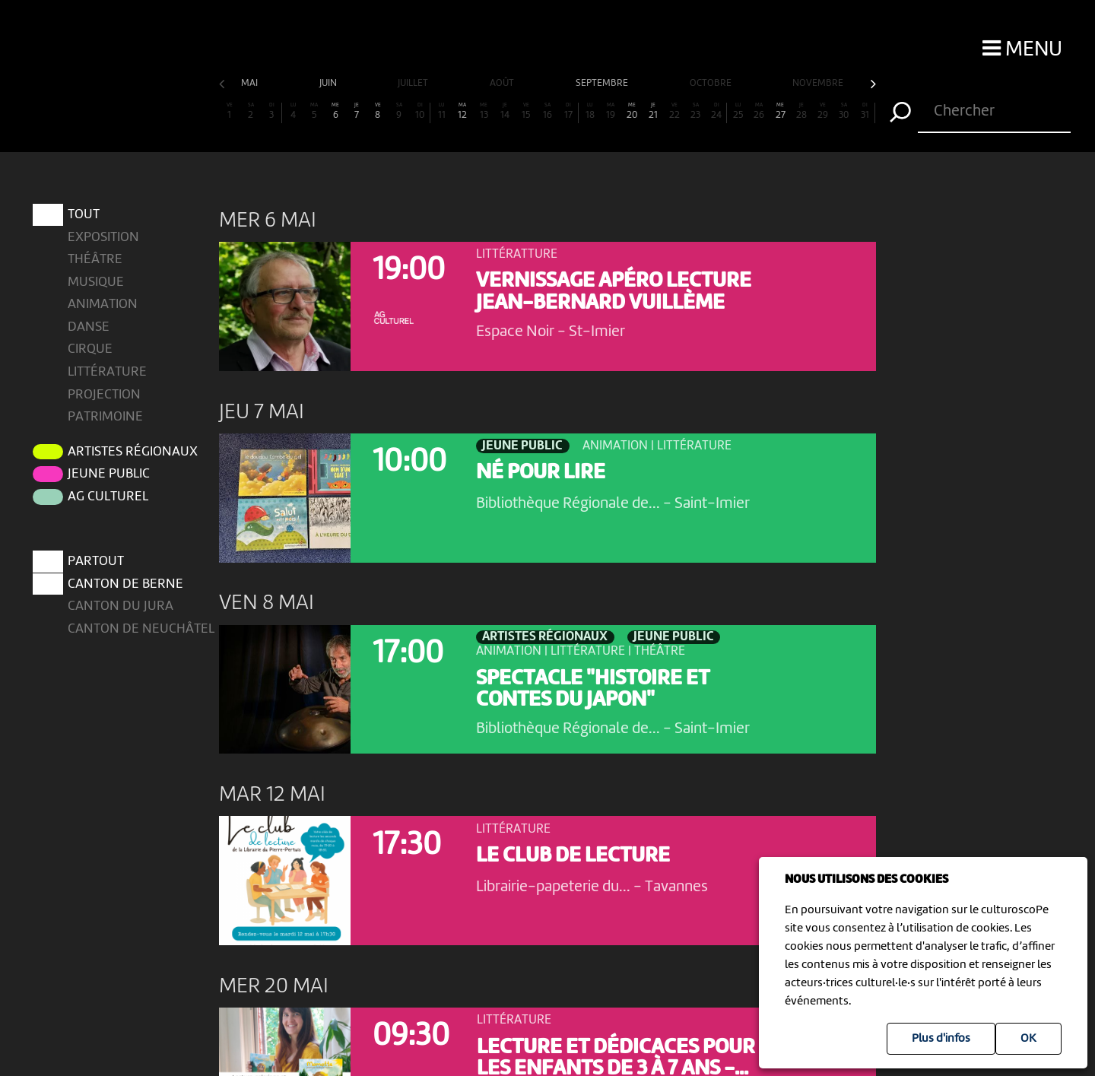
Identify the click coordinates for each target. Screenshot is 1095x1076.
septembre (603, 83)
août (503, 83)
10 (420, 111)
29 (823, 111)
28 (801, 111)
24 (716, 111)
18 (590, 111)
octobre (712, 83)
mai (250, 83)
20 (632, 111)
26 (759, 111)
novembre (819, 83)
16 (547, 111)
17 (568, 111)
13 (484, 111)
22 (674, 111)
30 (844, 111)
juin (329, 83)
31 (864, 111)
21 (653, 111)
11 (442, 111)
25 (738, 111)
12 (462, 111)
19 (610, 111)
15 (526, 111)
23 (696, 111)
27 (780, 111)
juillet (414, 83)
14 (505, 111)
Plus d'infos (941, 1039)
